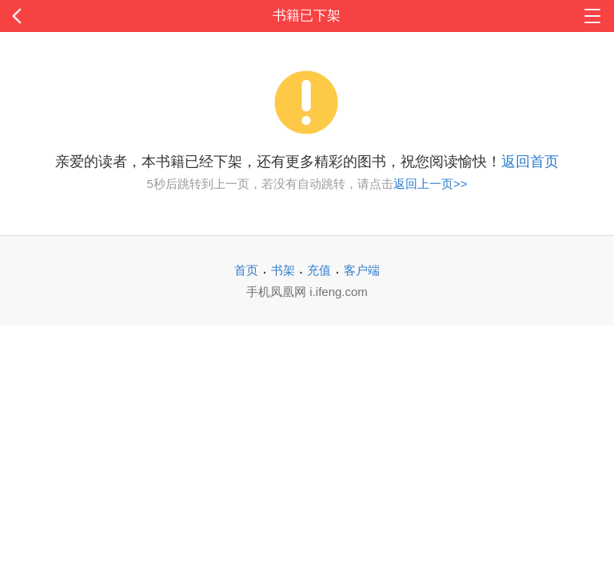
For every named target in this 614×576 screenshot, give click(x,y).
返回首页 (530, 162)
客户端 (362, 270)
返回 (61, 16)
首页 (246, 270)
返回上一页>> (430, 183)
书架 (283, 270)
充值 (319, 270)
